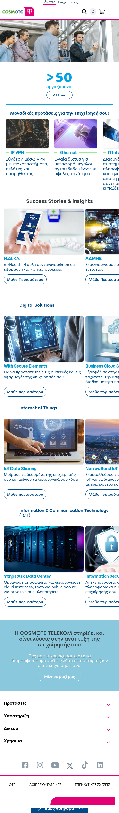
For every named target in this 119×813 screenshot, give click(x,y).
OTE (12, 785)
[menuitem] (25, 765)
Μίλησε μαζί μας (59, 676)
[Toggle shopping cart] (102, 11)
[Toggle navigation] (111, 11)
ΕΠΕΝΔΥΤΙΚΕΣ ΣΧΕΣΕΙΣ (92, 785)
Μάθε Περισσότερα (25, 279)
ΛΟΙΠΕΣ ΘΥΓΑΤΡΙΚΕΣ (45, 785)
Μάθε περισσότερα (25, 391)
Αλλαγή (59, 95)
